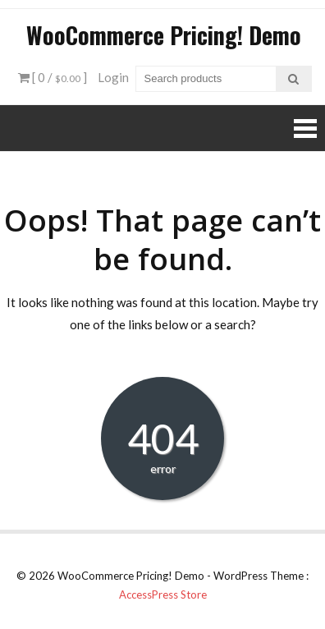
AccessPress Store (163, 594)
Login (113, 77)
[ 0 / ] (52, 77)
